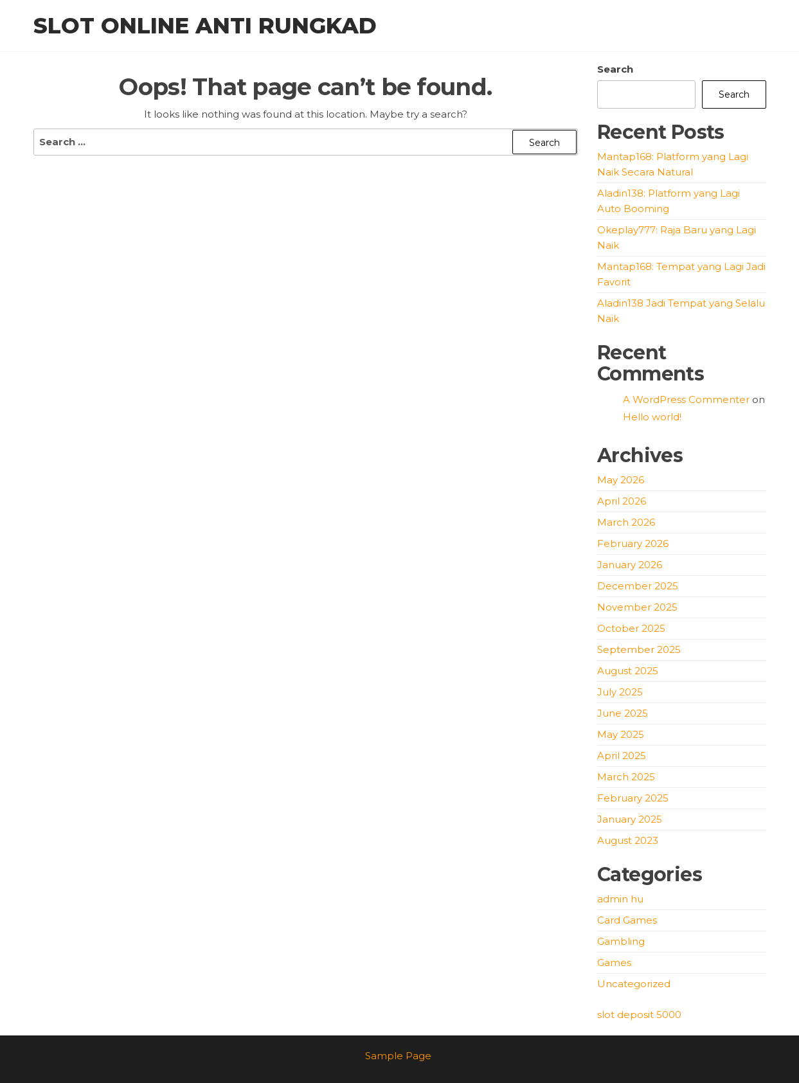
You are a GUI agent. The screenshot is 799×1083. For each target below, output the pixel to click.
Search (615, 69)
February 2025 (633, 798)
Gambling (621, 941)
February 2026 (633, 543)
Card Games (627, 920)
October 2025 (631, 628)
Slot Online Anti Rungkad (205, 25)
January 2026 (629, 565)
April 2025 (621, 755)
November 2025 (637, 607)
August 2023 (627, 840)
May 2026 (620, 480)
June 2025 (622, 713)
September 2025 (639, 649)
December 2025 (637, 586)
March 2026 (626, 522)
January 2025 (629, 819)
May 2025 (620, 734)
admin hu (620, 899)
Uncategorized (633, 984)
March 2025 (626, 777)
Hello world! (652, 417)
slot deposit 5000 (639, 1014)
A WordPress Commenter (686, 399)
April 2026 (621, 501)
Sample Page (398, 1056)
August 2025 (627, 671)
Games (614, 962)
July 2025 (620, 692)
